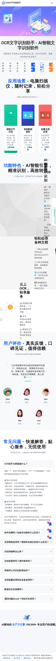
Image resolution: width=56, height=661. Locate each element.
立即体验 (10, 147)
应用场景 (3, 67)
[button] (51, 3)
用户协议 (16, 658)
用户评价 (17, 67)
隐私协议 (6, 658)
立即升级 (51, 67)
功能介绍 (10, 67)
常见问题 (25, 67)
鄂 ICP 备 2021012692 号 (43, 658)
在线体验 (42, 67)
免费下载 (33, 67)
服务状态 (27, 658)
